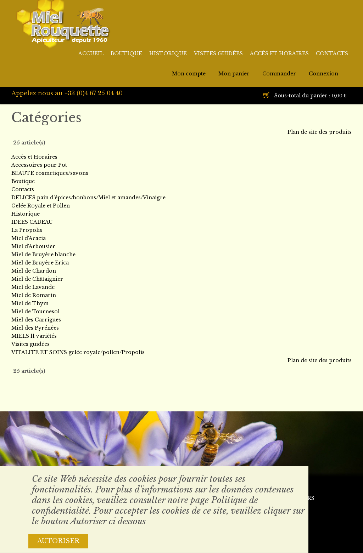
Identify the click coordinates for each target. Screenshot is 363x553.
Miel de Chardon (33, 271)
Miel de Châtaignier (37, 279)
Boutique (23, 181)
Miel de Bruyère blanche (43, 254)
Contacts (22, 189)
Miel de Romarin (33, 295)
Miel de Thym (30, 303)
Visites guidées (30, 344)
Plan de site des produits (319, 132)
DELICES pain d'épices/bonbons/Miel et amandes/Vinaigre (88, 197)
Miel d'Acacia (28, 238)
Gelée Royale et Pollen (40, 206)
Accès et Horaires (34, 157)
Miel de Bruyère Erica (40, 263)
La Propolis (26, 230)
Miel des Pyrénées (35, 328)
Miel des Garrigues (36, 320)
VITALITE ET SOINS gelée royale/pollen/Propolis (78, 352)
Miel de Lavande (33, 287)
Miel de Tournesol (35, 311)
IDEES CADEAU (32, 222)
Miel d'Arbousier (33, 246)
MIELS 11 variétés (34, 336)
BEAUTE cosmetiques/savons (49, 173)
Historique (25, 214)
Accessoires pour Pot (39, 165)
